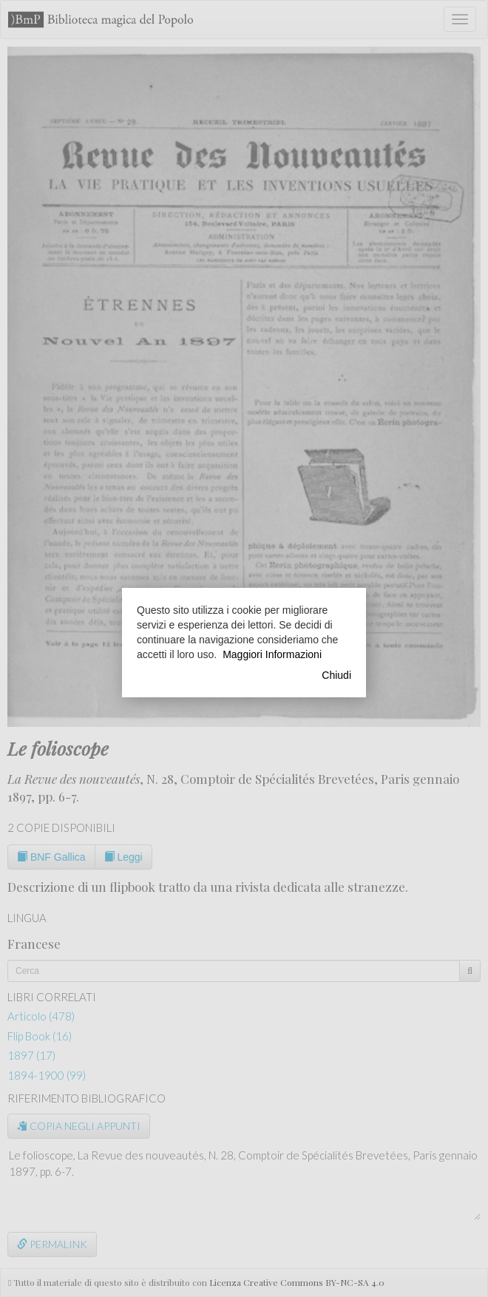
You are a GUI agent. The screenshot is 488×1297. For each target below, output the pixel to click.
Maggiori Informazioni (272, 654)
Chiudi (336, 675)
